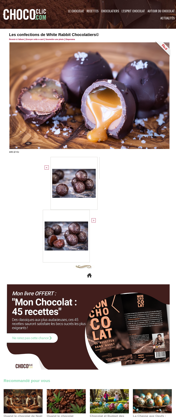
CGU (51, 395)
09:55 (72, 344)
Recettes (93, 11)
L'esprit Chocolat (133, 11)
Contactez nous (15, 395)
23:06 (100, 348)
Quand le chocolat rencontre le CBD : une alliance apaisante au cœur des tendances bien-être (66, 336)
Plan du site (98, 395)
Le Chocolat (76, 11)
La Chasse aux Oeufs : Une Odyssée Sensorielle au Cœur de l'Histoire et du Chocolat (151, 336)
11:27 (16, 341)
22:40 (143, 344)
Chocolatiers (110, 11)
